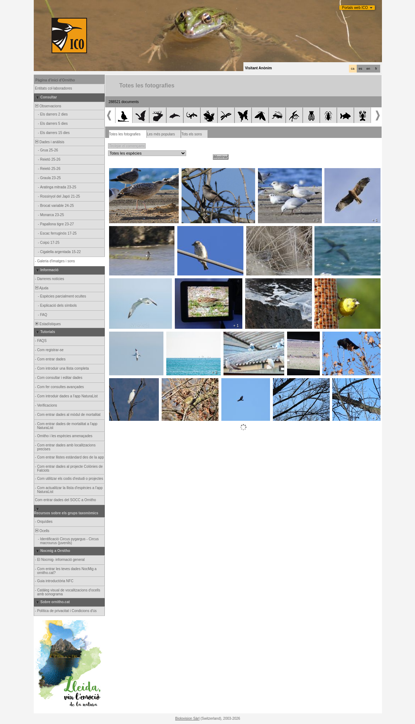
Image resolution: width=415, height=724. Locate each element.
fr (376, 68)
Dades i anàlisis (49, 142)
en (368, 68)
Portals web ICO (355, 8)
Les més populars (161, 134)
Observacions (47, 106)
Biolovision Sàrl (187, 718)
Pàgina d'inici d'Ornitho (55, 80)
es (360, 68)
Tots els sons (191, 134)
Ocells (41, 531)
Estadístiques (47, 324)
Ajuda (41, 288)
